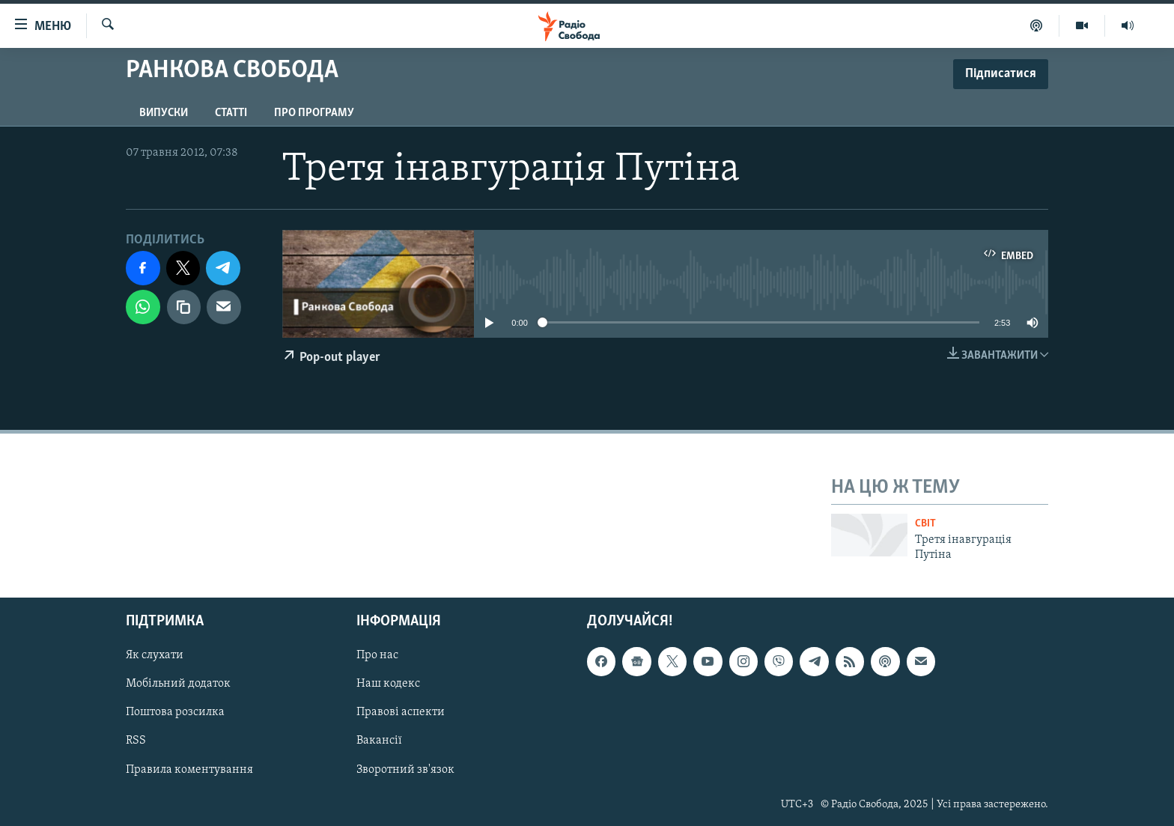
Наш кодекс (388, 684)
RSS (136, 741)
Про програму (314, 113)
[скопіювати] (184, 307)
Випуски (163, 113)
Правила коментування (189, 769)
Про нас (377, 655)
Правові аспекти (400, 712)
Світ (925, 523)
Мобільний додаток (178, 684)
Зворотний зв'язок (405, 769)
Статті (231, 113)
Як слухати (154, 655)
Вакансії (379, 741)
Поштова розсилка (175, 712)
